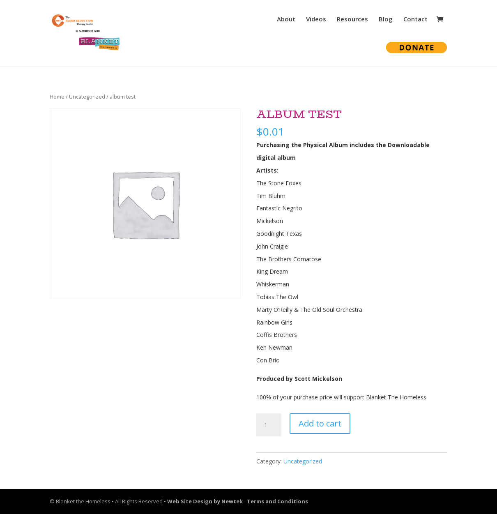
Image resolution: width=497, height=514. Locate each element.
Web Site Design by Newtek (205, 501)
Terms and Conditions (277, 501)
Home (57, 96)
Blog (386, 19)
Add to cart (320, 423)
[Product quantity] (268, 424)
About (286, 19)
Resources (352, 19)
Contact (415, 19)
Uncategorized (87, 96)
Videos (316, 19)
